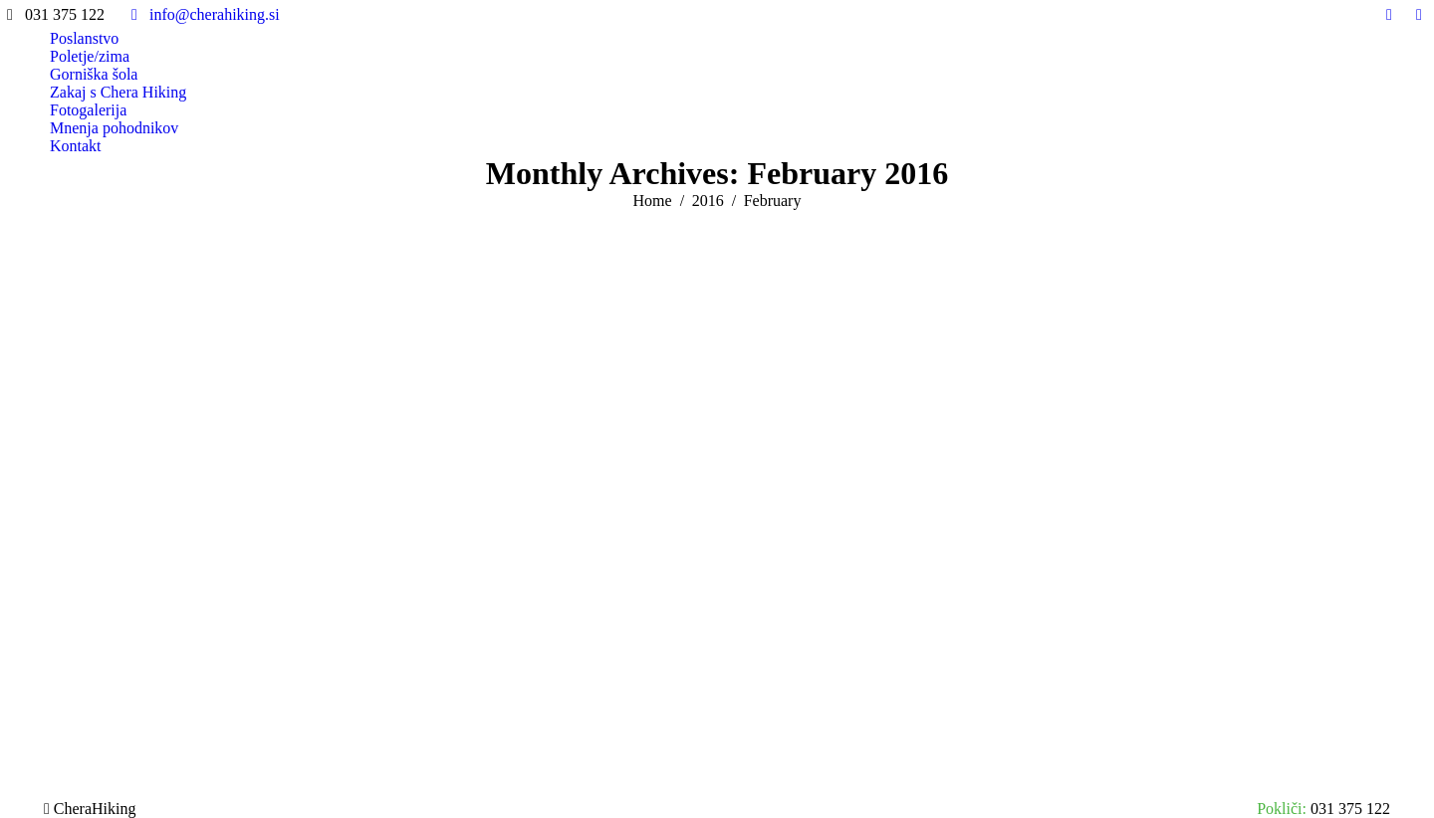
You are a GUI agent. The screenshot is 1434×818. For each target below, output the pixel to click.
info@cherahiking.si (202, 15)
